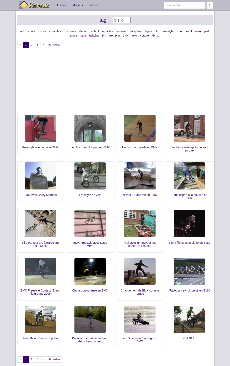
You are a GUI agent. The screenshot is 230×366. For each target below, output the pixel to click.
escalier (122, 31)
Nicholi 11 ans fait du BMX (140, 195)
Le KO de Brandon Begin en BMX (140, 340)
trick (125, 35)
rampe (73, 35)
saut (83, 35)
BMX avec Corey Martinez (41, 195)
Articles (61, 5)
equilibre (107, 31)
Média (77, 5)
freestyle (167, 31)
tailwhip (94, 35)
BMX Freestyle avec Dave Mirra (90, 244)
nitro (198, 31)
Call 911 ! (189, 338)
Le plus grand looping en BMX (90, 147)
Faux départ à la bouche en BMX (189, 196)
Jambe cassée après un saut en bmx (189, 149)
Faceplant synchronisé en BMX (189, 290)
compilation (56, 31)
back (22, 31)
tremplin (114, 35)
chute (31, 31)
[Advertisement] (115, 82)
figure (148, 31)
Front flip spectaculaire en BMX (189, 242)
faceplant (136, 31)
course (71, 31)
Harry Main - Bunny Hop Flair (40, 338)
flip (157, 31)
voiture (144, 35)
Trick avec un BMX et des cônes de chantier (139, 244)
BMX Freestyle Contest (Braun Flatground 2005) (40, 292)
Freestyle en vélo (90, 195)
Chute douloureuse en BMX (90, 290)
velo (134, 35)
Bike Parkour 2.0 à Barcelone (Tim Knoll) (40, 244)
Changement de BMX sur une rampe (140, 292)
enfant (95, 31)
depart (83, 31)
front (180, 31)
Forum (93, 5)
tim (104, 35)
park (207, 31)
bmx (155, 35)
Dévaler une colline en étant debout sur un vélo (90, 340)
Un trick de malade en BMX (139, 147)
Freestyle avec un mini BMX (40, 147)
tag (102, 20)
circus (42, 31)
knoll (189, 31)
